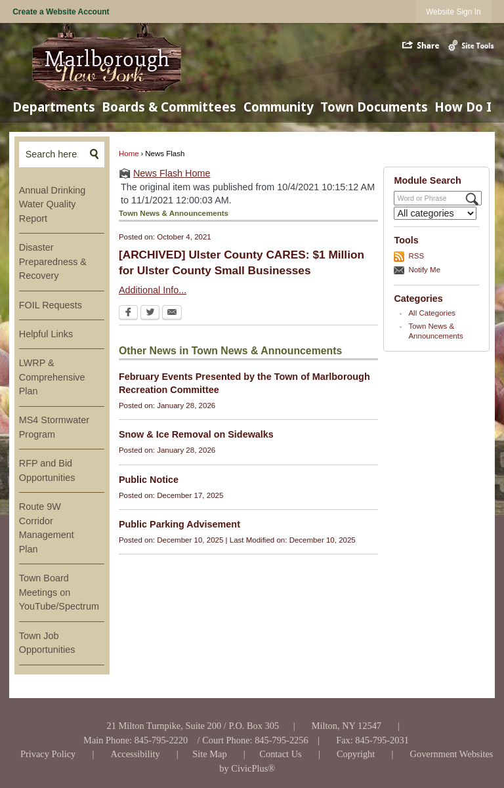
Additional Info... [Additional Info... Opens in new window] (152, 290)
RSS (416, 256)
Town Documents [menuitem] (374, 106)
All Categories (431, 313)
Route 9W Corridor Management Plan (46, 527)
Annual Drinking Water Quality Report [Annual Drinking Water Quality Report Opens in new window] (52, 204)
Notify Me (424, 270)
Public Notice (148, 479)
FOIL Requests (50, 305)
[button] (422, 45)
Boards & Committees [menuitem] (169, 106)
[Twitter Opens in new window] (149, 313)
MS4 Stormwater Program (54, 427)
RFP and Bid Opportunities (47, 470)
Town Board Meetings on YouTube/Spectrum (59, 592)
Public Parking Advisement (179, 524)
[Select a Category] (435, 213)
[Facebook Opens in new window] (128, 313)
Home (129, 153)
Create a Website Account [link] (60, 11)
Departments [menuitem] (53, 106)
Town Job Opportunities (47, 643)
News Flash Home (172, 173)
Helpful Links (46, 334)
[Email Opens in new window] (172, 313)
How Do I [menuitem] (463, 106)
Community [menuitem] (278, 106)
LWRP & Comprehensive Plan (52, 377)
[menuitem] (62, 205)
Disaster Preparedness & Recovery (53, 261)
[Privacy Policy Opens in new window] (48, 754)
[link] (453, 11)
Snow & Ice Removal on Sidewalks (196, 434)
